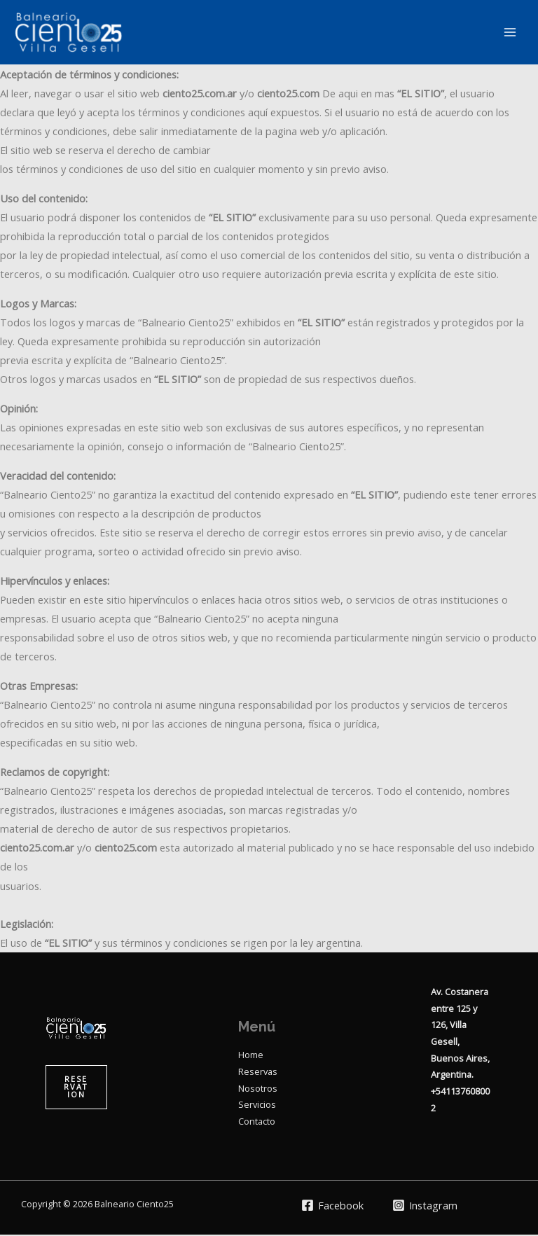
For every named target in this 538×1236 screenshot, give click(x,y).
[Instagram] (425, 1206)
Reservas (257, 1072)
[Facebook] (332, 1206)
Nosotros (257, 1089)
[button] (76, 1089)
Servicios (257, 1105)
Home (250, 1056)
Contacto (256, 1122)
